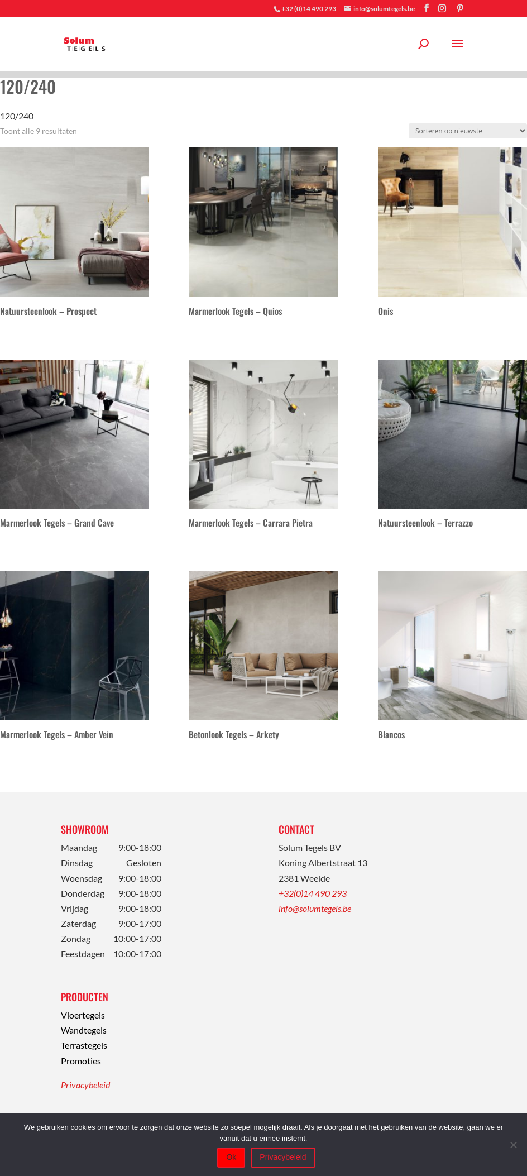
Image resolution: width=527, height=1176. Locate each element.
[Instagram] (442, 8)
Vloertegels (83, 1015)
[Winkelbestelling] (468, 130)
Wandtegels (84, 1030)
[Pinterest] (460, 8)
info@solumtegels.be (315, 908)
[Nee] (513, 1144)
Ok (231, 1157)
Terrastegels (84, 1045)
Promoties (81, 1060)
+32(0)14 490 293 (313, 893)
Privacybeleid (85, 1084)
